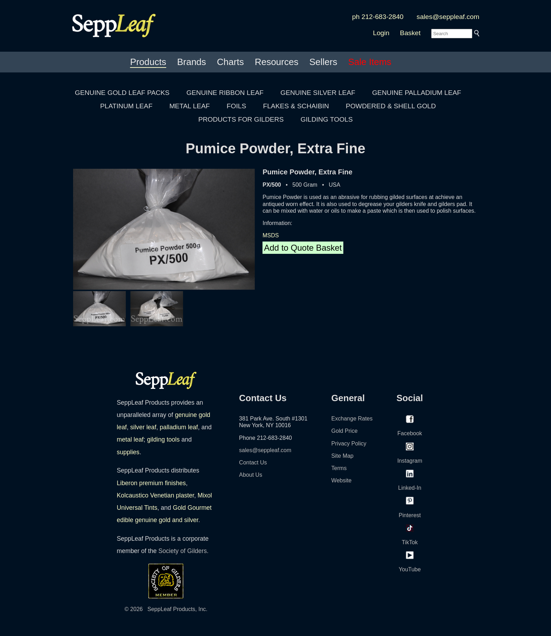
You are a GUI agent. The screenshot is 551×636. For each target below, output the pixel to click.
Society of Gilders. (183, 550)
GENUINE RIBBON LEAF (225, 92)
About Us (250, 475)
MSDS (270, 235)
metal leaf (130, 439)
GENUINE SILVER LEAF (317, 92)
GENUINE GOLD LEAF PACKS (122, 92)
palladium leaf (179, 427)
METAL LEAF (189, 106)
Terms (339, 468)
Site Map (342, 456)
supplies (128, 452)
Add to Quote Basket (303, 247)
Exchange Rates (351, 419)
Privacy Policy (349, 444)
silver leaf (143, 427)
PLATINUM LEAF (126, 106)
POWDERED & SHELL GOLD (391, 106)
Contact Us (253, 462)
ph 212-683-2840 (377, 16)
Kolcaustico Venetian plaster (155, 495)
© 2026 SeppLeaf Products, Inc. (165, 609)
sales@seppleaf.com (448, 16)
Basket (410, 33)
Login (381, 33)
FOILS (236, 106)
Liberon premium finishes (151, 483)
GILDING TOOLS (326, 119)
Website (341, 480)
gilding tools (163, 439)
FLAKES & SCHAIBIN (296, 106)
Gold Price (344, 431)
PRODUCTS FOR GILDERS (241, 119)
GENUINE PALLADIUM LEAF (416, 92)
